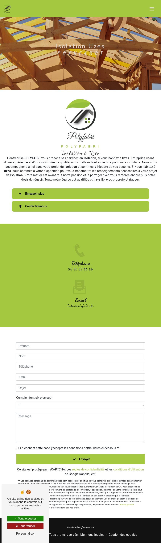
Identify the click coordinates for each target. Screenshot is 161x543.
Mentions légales (92, 535)
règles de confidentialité (88, 465)
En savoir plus (30, 193)
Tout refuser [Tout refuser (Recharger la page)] (25, 526)
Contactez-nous (32, 206)
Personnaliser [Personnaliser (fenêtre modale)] (25, 533)
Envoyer (84, 454)
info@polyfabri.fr (80, 301)
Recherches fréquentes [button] (80, 527)
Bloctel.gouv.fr (127, 500)
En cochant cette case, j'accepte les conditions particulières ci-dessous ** (69, 443)
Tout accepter (25, 518)
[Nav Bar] (152, 9)
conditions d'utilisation (128, 465)
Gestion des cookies (123, 535)
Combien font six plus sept (34, 393)
